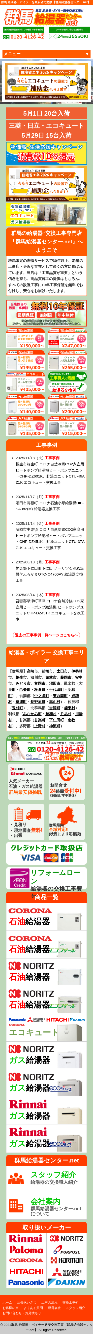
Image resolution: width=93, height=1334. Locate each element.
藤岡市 (65, 677)
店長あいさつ (26, 1302)
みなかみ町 (32, 714)
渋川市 (36, 677)
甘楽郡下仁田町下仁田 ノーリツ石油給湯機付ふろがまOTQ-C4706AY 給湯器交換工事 (50, 574)
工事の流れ (49, 1302)
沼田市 (54, 683)
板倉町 (39, 689)
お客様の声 (10, 1308)
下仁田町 (56, 720)
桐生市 (21, 677)
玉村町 (17, 708)
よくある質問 (33, 1308)
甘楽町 (39, 720)
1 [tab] (24, 95)
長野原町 (38, 702)
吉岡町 (54, 708)
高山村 (54, 702)
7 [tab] (68, 95)
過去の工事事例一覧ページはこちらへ (46, 635)
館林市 (51, 677)
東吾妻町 (60, 696)
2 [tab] (31, 95)
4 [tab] (46, 95)
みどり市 (23, 683)
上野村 (39, 726)
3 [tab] (39, 95)
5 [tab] (54, 95)
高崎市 (32, 671)
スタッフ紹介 (75, 1308)
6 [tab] (61, 95)
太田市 (62, 671)
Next (80, 81)
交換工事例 (70, 1302)
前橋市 (47, 671)
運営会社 (54, 1308)
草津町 (21, 702)
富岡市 (39, 683)
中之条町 (41, 696)
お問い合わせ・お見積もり (21, 1313)
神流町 (54, 726)
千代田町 (56, 689)
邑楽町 (25, 689)
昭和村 (51, 714)
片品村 (65, 714)
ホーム (7, 1302)
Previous (9, 81)
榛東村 (69, 708)
